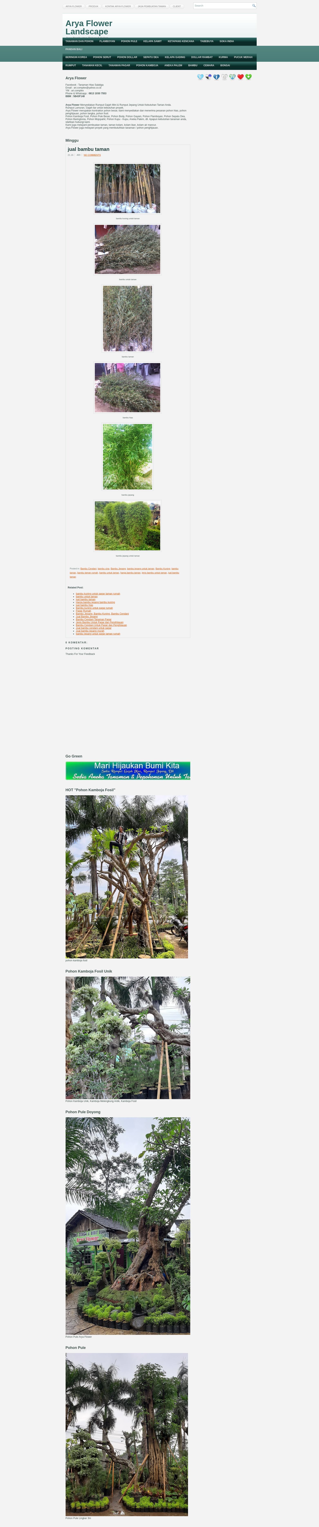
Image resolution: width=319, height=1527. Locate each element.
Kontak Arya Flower (118, 6)
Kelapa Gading (175, 57)
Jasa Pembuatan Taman (152, 6)
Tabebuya (207, 41)
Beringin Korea (76, 57)
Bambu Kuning (163, 568)
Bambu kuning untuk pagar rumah (94, 608)
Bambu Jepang (118, 568)
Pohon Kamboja (147, 65)
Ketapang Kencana (181, 41)
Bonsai (225, 65)
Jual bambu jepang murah (90, 630)
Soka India (227, 41)
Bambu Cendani (88, 568)
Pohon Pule (129, 41)
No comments (92, 155)
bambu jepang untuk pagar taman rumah (98, 633)
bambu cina (104, 568)
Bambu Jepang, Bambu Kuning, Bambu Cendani (102, 613)
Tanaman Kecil (92, 65)
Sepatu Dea (151, 57)
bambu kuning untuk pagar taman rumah (98, 593)
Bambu (192, 65)
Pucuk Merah (243, 57)
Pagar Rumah (83, 610)
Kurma (223, 57)
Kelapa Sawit (152, 41)
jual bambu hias (84, 605)
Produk (93, 6)
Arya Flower (74, 6)
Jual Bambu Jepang (87, 616)
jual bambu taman (89, 149)
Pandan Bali (74, 49)
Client (177, 6)
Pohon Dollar (127, 57)
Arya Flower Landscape (89, 27)
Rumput (71, 65)
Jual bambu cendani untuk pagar (94, 628)
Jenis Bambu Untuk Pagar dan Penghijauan (100, 622)
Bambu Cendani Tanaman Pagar (94, 619)
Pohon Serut (102, 57)
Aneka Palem (173, 65)
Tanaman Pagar (119, 65)
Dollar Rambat (202, 57)
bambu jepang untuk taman (140, 568)
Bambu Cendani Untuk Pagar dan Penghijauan (101, 625)
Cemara (209, 65)
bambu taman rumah (87, 572)
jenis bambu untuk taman (154, 572)
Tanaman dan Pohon (79, 41)
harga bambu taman (130, 572)
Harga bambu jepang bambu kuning (95, 602)
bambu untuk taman (109, 572)
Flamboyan (107, 41)
